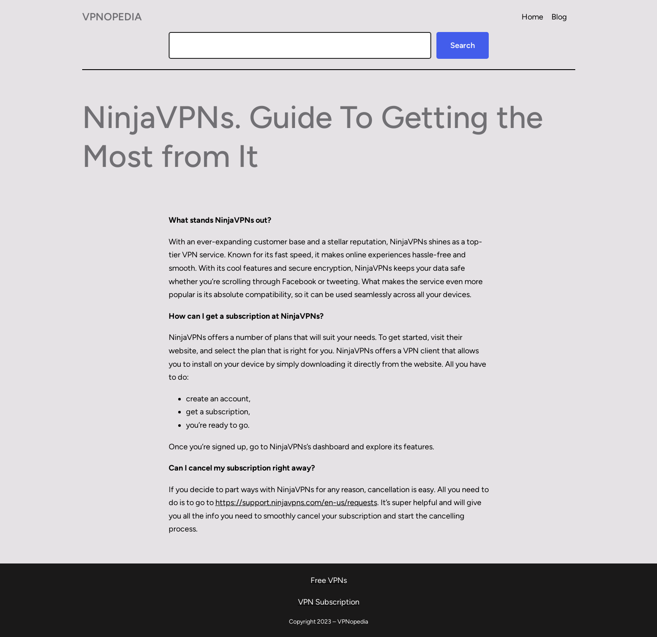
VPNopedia (112, 16)
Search (462, 45)
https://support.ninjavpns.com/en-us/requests (296, 502)
